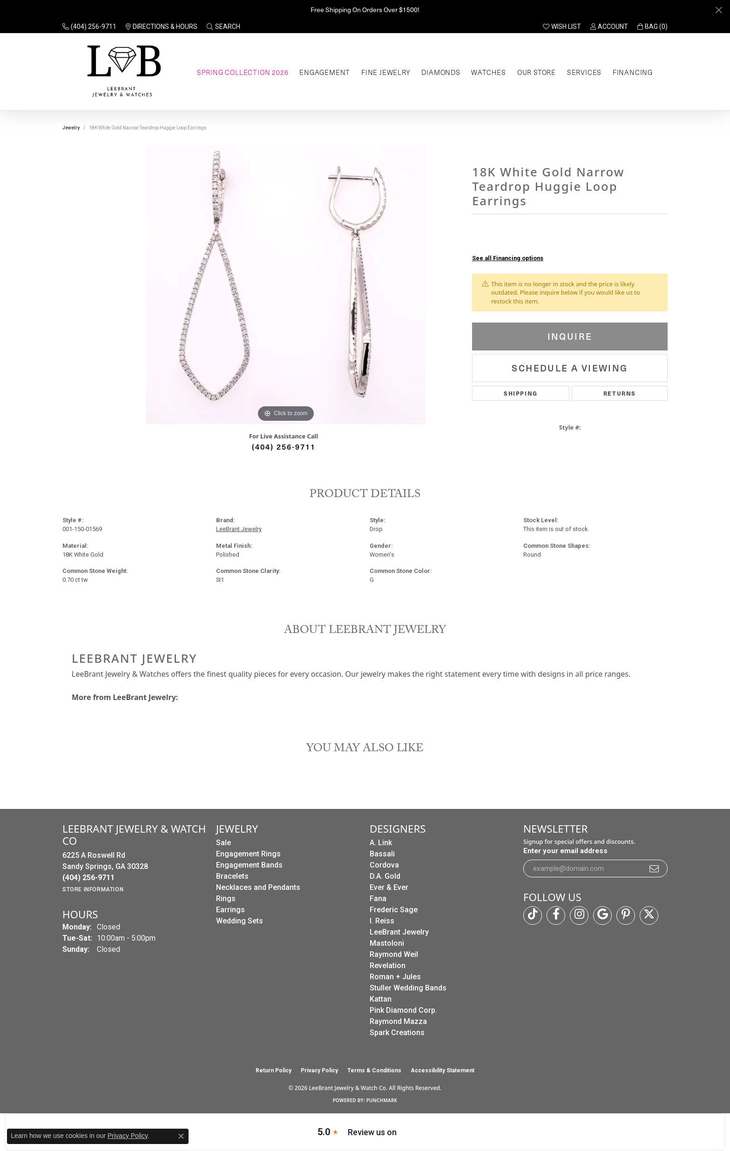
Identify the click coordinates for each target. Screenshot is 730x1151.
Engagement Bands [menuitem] (249, 865)
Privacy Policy (319, 1070)
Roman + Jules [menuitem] (395, 976)
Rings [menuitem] (226, 898)
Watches (488, 72)
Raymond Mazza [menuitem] (398, 1021)
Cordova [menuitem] (384, 865)
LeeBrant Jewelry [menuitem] (399, 932)
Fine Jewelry (386, 72)
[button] (223, 27)
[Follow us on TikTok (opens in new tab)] (532, 915)
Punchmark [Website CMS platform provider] (382, 1100)
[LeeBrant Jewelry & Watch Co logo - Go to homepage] (122, 72)
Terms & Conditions (374, 1070)
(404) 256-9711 (284, 446)
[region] (286, 284)
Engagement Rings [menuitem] (248, 853)
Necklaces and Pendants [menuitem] (258, 887)
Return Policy (273, 1070)
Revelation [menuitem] (388, 965)
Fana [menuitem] (378, 898)
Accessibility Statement (442, 1070)
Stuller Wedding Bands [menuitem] (408, 987)
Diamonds (440, 72)
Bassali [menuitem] (382, 853)
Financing (633, 72)
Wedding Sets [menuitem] (239, 920)
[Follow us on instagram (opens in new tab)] (579, 915)
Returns (619, 393)
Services (584, 72)
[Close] (718, 10)
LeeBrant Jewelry (239, 528)
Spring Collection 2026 (243, 72)
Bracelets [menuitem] (232, 876)
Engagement (324, 72)
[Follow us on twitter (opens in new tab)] (649, 915)
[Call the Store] (88, 877)
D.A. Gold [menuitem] (385, 876)
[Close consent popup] (181, 1136)
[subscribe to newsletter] (654, 868)
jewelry (71, 127)
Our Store (536, 72)
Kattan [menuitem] (381, 999)
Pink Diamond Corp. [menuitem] (403, 1010)
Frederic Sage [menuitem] (394, 909)
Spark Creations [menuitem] (397, 1032)
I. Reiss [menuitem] (382, 920)
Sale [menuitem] (223, 842)
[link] (89, 27)
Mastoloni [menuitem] (387, 943)
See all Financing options (507, 258)
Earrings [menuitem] (230, 909)
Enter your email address (565, 851)
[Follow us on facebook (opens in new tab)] (556, 915)
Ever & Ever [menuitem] (389, 887)
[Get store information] (92, 889)
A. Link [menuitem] (381, 842)
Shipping (521, 393)
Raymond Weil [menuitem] (394, 954)
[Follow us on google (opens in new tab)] (602, 915)
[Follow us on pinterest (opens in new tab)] (625, 915)
